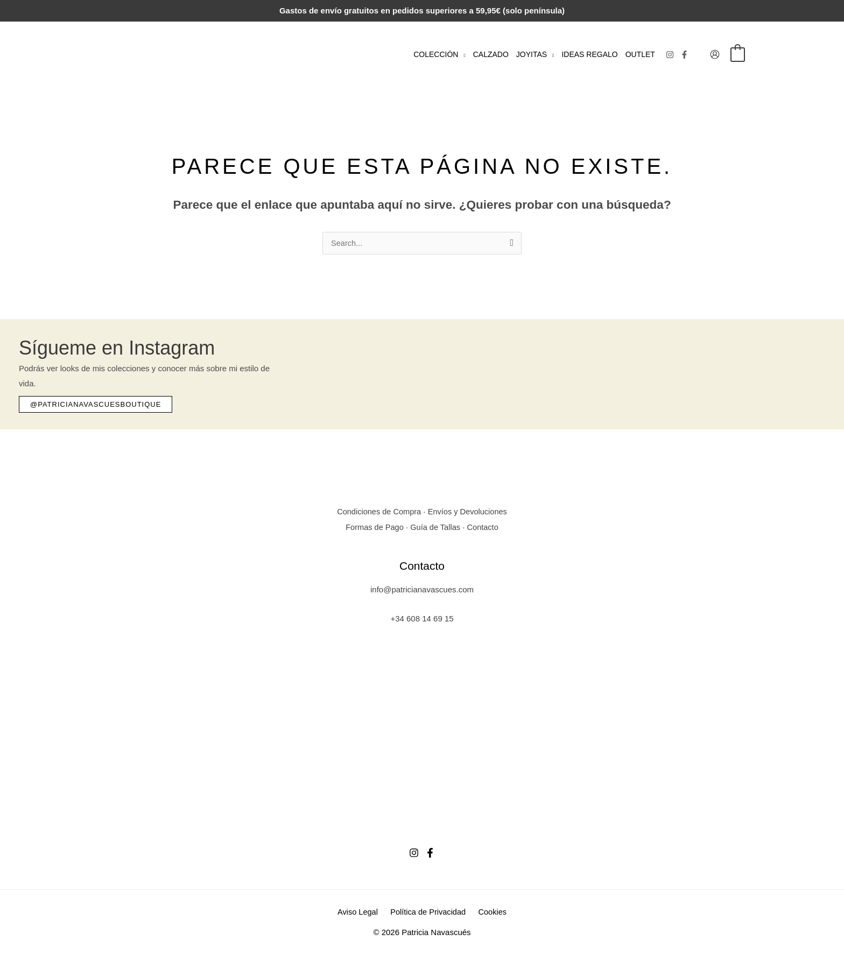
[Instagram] (670, 55)
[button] (461, 54)
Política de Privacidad (428, 912)
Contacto (484, 527)
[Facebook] (684, 55)
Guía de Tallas (436, 527)
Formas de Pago (373, 527)
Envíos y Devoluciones (469, 512)
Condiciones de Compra (377, 512)
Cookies (489, 912)
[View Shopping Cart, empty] (737, 54)
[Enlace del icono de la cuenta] (715, 54)
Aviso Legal (360, 912)
